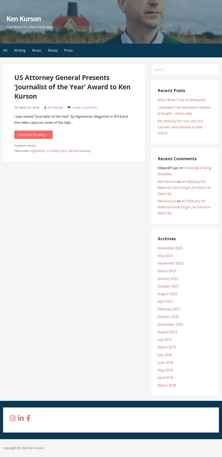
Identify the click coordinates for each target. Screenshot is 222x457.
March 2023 (167, 271)
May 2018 (165, 370)
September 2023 (170, 263)
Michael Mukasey (80, 151)
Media (52, 50)
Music (36, 50)
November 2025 (170, 248)
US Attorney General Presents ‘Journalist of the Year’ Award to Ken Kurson (72, 87)
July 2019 (165, 339)
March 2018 (167, 385)
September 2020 (170, 324)
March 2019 (167, 347)
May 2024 (165, 255)
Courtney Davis (57, 151)
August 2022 (167, 294)
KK (5, 50)
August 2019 (167, 332)
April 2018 (165, 377)
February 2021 (169, 309)
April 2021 (165, 301)
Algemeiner (37, 151)
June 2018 (165, 362)
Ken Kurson (23, 18)
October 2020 (168, 316)
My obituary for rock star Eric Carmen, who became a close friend (180, 127)
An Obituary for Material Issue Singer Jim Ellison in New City (184, 187)
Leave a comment (84, 107)
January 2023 (168, 278)
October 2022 (168, 286)
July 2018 (165, 355)
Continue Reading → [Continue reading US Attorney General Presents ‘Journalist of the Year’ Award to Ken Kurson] (33, 134)
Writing (20, 50)
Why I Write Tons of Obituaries (182, 100)
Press (68, 50)
